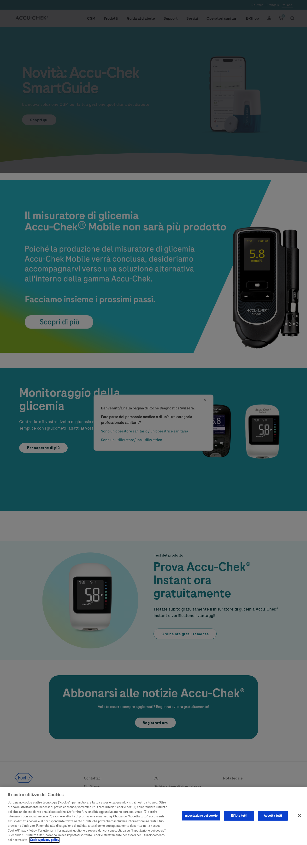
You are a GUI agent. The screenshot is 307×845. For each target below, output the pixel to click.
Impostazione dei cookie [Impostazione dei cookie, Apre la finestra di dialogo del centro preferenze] (201, 819)
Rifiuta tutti (239, 819)
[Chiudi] (299, 819)
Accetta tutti (273, 819)
